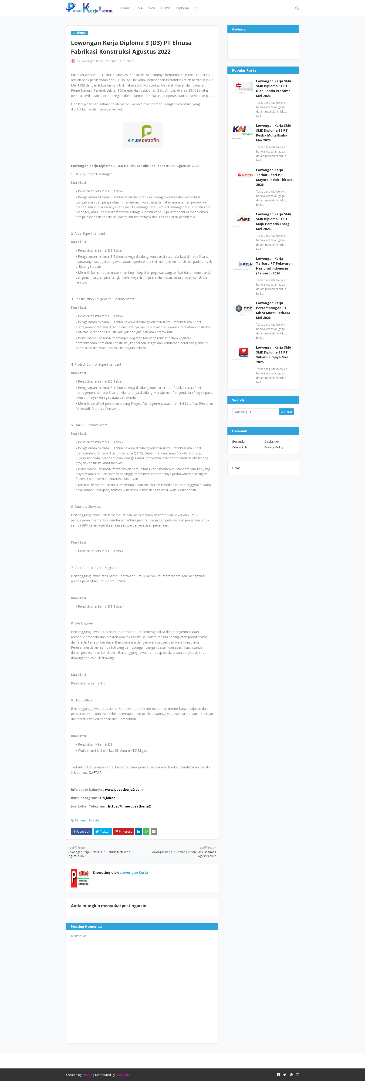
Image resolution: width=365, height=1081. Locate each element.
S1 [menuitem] (196, 8)
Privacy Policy (274, 447)
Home (236, 468)
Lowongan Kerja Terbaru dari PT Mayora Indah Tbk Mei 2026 (274, 177)
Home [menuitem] (125, 8)
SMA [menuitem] (139, 8)
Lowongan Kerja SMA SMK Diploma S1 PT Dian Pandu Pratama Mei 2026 (273, 88)
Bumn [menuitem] (165, 8)
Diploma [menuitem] (182, 8)
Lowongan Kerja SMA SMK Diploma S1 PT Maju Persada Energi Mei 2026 (273, 221)
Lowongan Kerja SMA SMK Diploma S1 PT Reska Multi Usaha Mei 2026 (273, 132)
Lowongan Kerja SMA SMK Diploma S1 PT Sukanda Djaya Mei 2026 (273, 354)
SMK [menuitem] (151, 8)
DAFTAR (95, 772)
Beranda (238, 441)
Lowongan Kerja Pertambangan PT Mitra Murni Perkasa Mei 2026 (273, 310)
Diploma (81, 820)
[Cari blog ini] (255, 411)
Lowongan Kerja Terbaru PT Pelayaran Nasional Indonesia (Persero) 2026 (274, 265)
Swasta (93, 820)
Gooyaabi (123, 1075)
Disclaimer (271, 441)
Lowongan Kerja (92, 61)
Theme (87, 1075)
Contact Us (239, 447)
